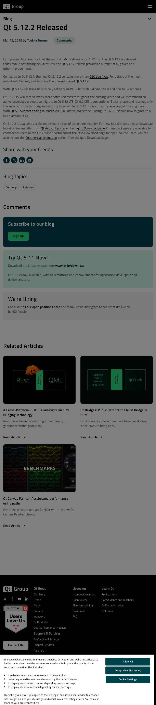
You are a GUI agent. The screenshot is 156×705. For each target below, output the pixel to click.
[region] (77, 680)
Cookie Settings (128, 679)
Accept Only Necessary (128, 670)
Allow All (128, 661)
